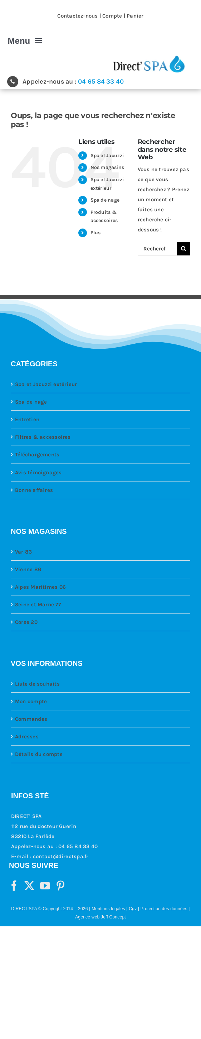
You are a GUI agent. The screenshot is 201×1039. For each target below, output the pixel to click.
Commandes (31, 719)
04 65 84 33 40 (101, 81)
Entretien (27, 419)
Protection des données (164, 908)
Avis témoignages (38, 472)
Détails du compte (39, 754)
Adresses (27, 736)
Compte (112, 16)
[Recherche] (183, 248)
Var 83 (23, 552)
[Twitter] (29, 886)
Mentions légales (108, 908)
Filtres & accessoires (43, 437)
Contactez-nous (77, 16)
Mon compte (31, 701)
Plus (95, 233)
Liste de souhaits (37, 684)
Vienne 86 (28, 569)
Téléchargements (37, 454)
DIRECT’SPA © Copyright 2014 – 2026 (49, 908)
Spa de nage (104, 200)
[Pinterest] (60, 886)
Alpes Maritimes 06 (40, 587)
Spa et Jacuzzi (107, 155)
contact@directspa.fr (61, 856)
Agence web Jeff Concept (100, 917)
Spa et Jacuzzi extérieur (46, 384)
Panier (135, 16)
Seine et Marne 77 (38, 604)
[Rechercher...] (157, 248)
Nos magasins (107, 167)
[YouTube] (45, 886)
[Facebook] (14, 886)
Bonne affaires (34, 490)
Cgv (133, 908)
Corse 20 (26, 622)
